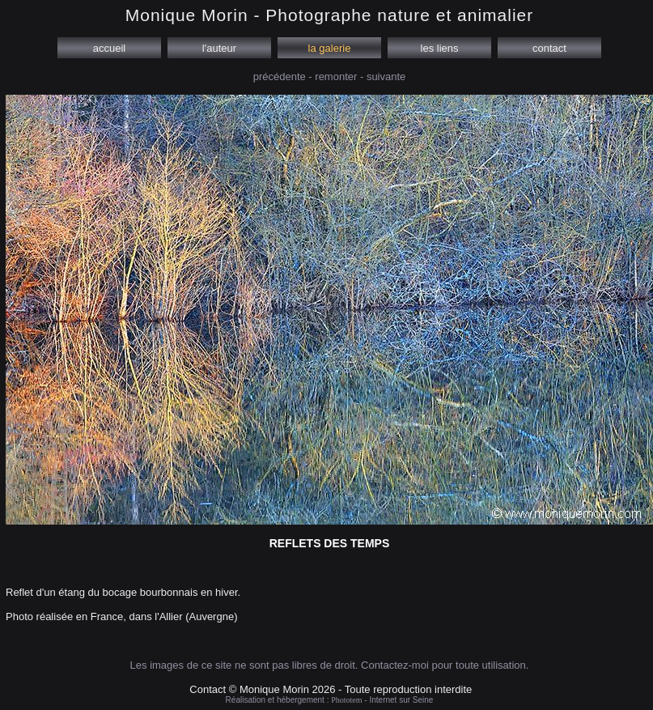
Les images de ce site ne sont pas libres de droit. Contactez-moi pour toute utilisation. (329, 665)
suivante (386, 76)
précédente (279, 76)
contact (549, 48)
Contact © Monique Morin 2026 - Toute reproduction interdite (330, 689)
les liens (439, 48)
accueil (109, 48)
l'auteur (219, 48)
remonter (336, 76)
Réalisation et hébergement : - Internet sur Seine (330, 699)
